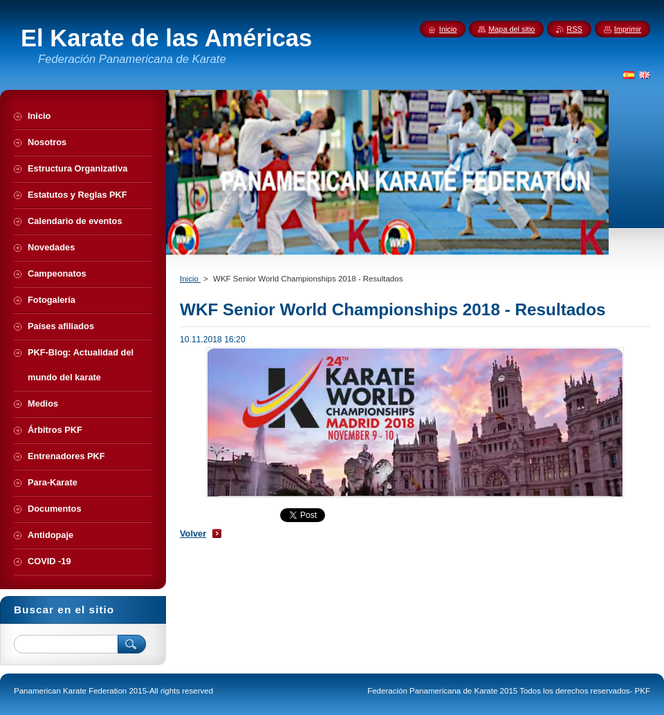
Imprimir (627, 29)
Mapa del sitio (511, 29)
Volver (193, 533)
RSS (574, 29)
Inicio (190, 279)
